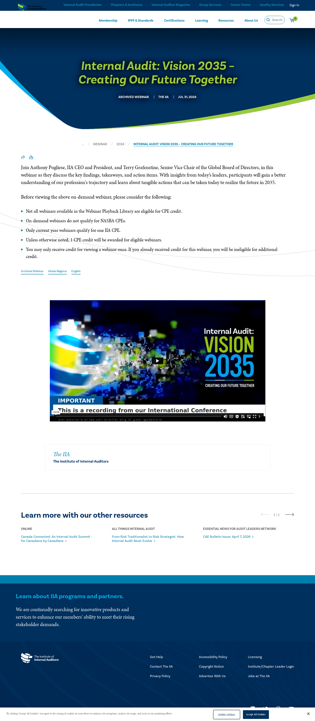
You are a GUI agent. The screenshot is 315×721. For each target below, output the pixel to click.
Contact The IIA (161, 667)
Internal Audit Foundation (81, 5)
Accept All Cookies (255, 714)
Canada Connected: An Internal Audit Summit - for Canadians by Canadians (56, 539)
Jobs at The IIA (259, 677)
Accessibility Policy (213, 658)
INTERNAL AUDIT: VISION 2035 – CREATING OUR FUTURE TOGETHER (183, 144)
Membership (108, 20)
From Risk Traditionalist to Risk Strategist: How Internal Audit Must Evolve (145, 541)
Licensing (255, 658)
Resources (226, 20)
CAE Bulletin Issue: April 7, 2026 (232, 537)
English (83, 271)
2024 (120, 144)
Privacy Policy (160, 677)
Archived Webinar (34, 271)
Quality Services (272, 5)
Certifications (174, 20)
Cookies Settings (226, 714)
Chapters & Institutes (125, 5)
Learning (201, 20)
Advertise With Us (212, 677)
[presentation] (265, 514)
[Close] (308, 713)
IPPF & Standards (140, 20)
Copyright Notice (211, 667)
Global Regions (63, 271)
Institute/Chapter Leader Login (271, 667)
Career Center (240, 5)
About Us (251, 20)
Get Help (156, 658)
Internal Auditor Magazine (169, 5)
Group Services (209, 5)
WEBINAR (100, 144)
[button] (274, 515)
